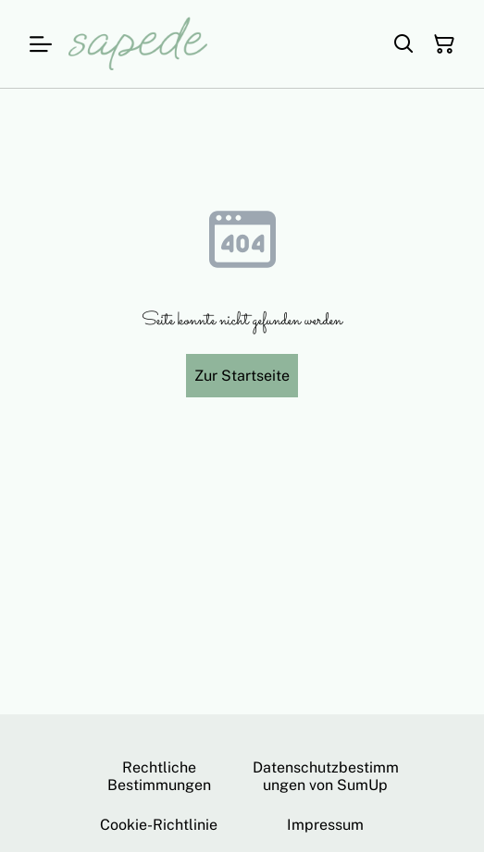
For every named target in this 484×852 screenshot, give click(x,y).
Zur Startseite (242, 375)
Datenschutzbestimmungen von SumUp (326, 776)
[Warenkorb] (444, 44)
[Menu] (40, 44)
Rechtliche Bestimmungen (159, 776)
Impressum (325, 825)
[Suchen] (403, 44)
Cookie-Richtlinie (158, 825)
